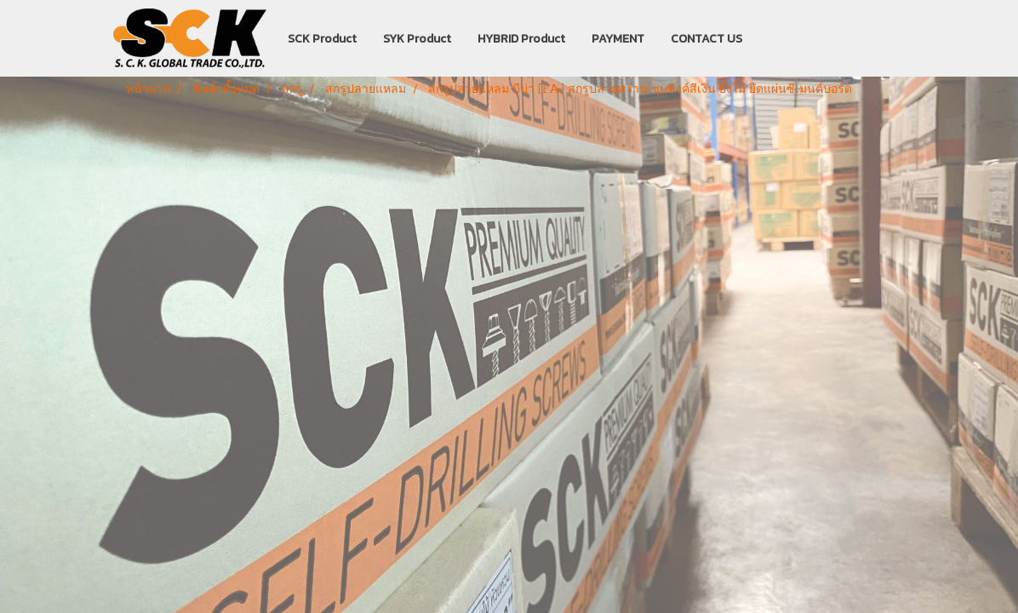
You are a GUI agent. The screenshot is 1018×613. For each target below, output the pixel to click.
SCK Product (322, 39)
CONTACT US (706, 39)
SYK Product (417, 39)
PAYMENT (618, 39)
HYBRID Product (521, 39)
